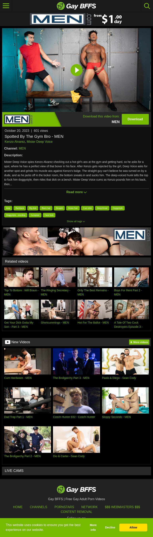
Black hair (46, 208)
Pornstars (64, 507)
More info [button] (93, 527)
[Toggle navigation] (6, 6)
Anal (8, 208)
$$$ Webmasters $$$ (122, 507)
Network (89, 507)
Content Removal (76, 512)
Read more (76, 192)
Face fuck (49, 215)
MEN (22, 148)
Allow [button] (133, 527)
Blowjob (59, 208)
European (35, 215)
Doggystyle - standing (15, 215)
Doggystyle (118, 208)
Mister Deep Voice (40, 141)
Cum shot (87, 208)
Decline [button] (110, 527)
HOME (18, 507)
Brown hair (73, 208)
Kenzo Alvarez (15, 141)
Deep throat (102, 208)
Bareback (20, 208)
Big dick (32, 208)
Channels (38, 507)
